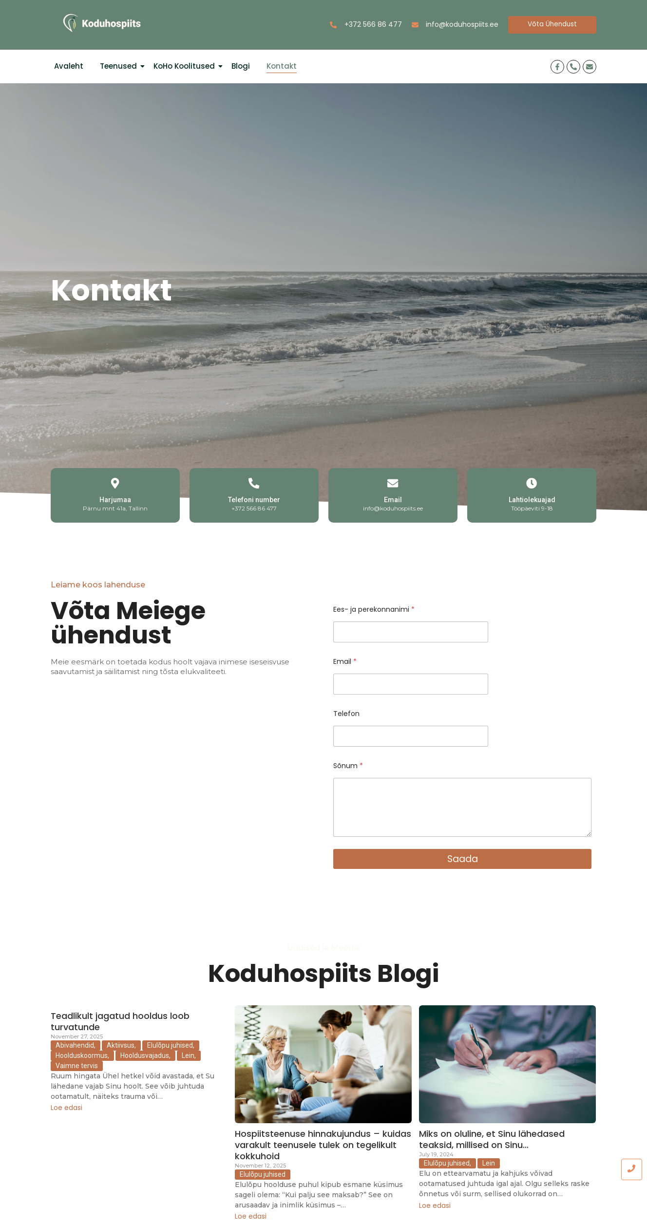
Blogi (240, 66)
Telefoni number (254, 500)
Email (393, 500)
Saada (462, 858)
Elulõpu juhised (170, 1045)
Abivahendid (75, 1045)
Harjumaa (115, 500)
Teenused (120, 66)
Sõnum (348, 766)
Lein (189, 1055)
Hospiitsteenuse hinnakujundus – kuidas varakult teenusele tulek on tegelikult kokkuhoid (323, 1144)
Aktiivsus (121, 1045)
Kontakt (281, 66)
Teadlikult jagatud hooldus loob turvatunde (120, 1021)
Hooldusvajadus (145, 1055)
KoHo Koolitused (185, 66)
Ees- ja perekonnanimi (374, 609)
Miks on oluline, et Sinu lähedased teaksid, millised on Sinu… (492, 1139)
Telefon (346, 713)
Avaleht (68, 66)
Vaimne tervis (77, 1066)
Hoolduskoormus (82, 1055)
